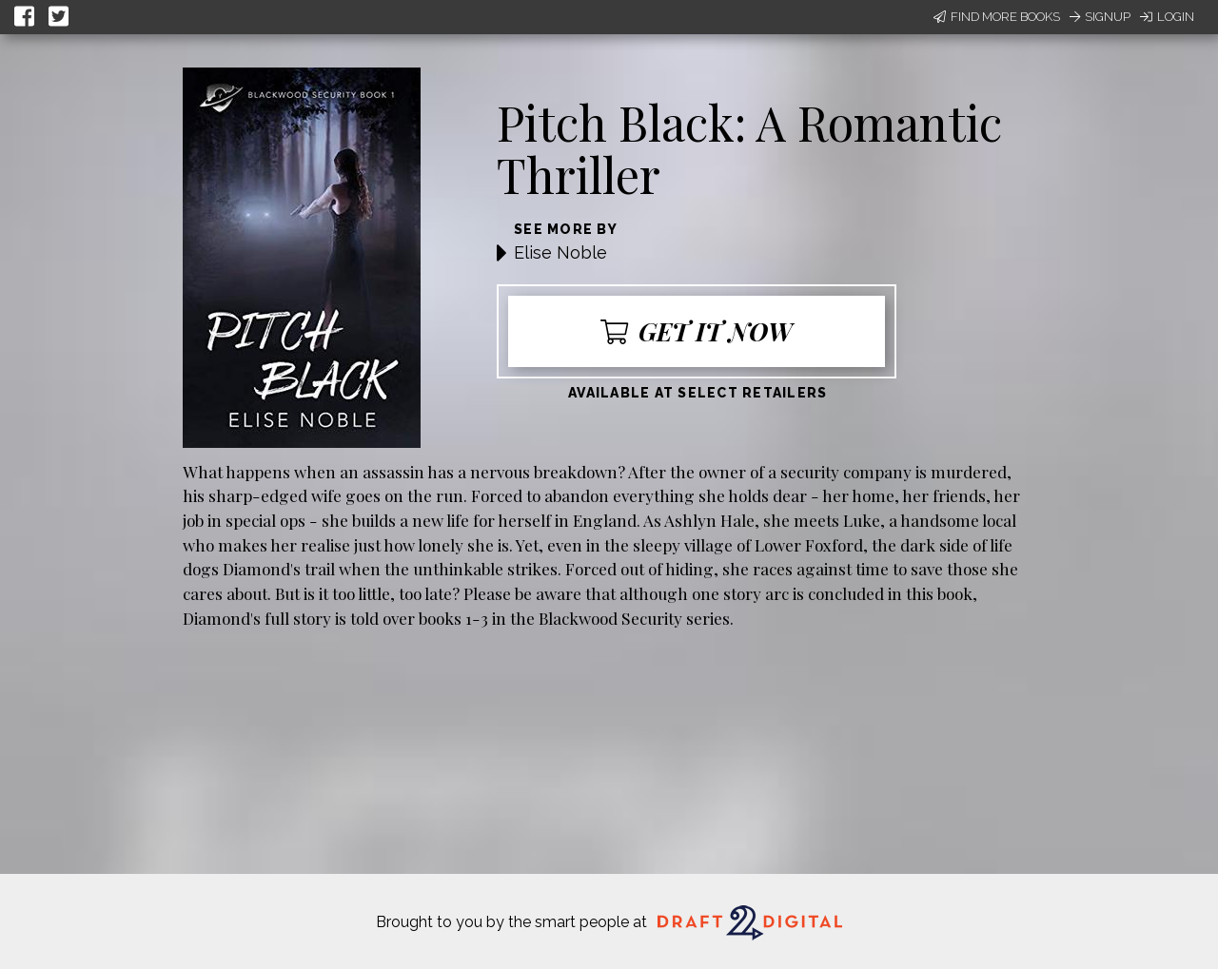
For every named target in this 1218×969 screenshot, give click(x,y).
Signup (1100, 17)
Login (1167, 17)
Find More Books (996, 17)
